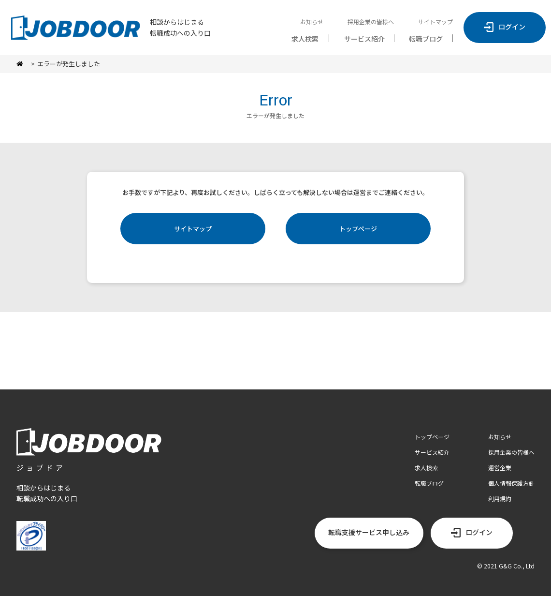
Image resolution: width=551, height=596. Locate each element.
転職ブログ (426, 39)
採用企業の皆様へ (371, 21)
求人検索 (305, 39)
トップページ (358, 228)
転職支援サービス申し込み (368, 532)
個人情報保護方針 (511, 483)
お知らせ (311, 21)
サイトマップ (435, 21)
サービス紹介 (364, 39)
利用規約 (499, 498)
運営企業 (499, 467)
